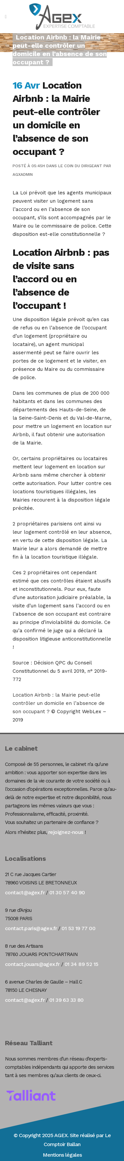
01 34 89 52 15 (81, 964)
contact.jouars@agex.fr (32, 964)
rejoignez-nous (65, 832)
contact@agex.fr (25, 892)
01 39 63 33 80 (66, 1000)
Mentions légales (62, 1155)
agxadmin (23, 174)
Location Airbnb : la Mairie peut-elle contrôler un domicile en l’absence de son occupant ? (58, 703)
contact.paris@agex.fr (31, 928)
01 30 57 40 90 (67, 892)
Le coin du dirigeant (80, 166)
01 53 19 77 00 (78, 928)
